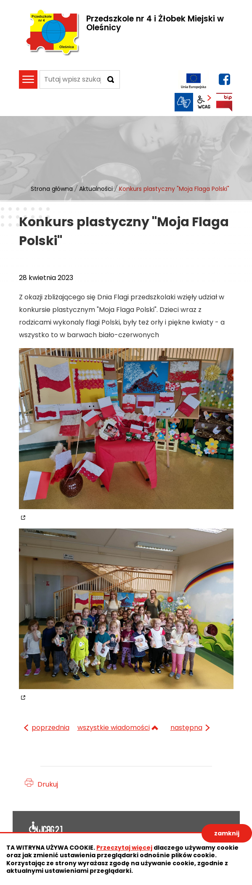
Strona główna (52, 189)
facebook (224, 79)
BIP (224, 102)
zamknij (226, 833)
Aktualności (96, 189)
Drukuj (47, 784)
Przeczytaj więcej (124, 847)
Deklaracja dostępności (46, 829)
